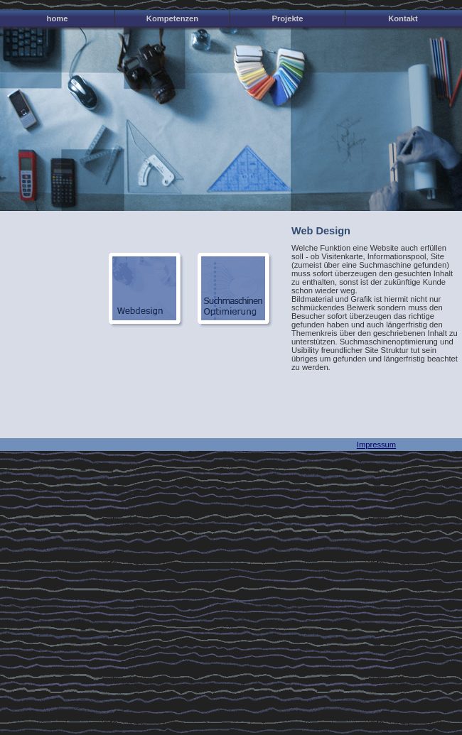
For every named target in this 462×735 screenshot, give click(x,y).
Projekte (287, 18)
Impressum (376, 444)
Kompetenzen (172, 18)
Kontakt (403, 18)
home (57, 18)
